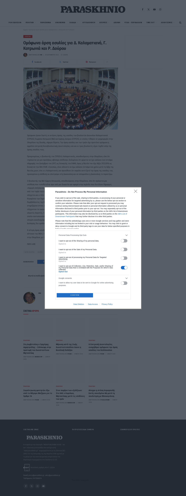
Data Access (93, 304)
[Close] (136, 192)
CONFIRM (75, 295)
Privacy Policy (107, 304)
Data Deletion (78, 304)
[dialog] (93, 248)
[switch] (124, 240)
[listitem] (93, 235)
